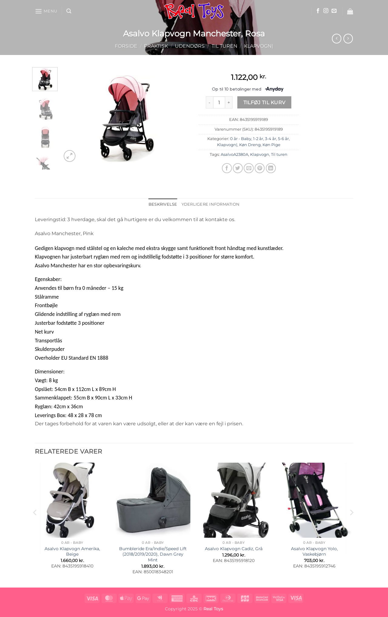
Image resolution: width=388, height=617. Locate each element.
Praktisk (156, 46)
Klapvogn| (258, 46)
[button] (46, 11)
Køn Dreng (250, 144)
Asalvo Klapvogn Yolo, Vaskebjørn (314, 551)
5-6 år (283, 138)
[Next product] (336, 38)
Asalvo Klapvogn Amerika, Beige (72, 551)
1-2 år (258, 138)
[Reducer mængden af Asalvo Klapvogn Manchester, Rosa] (209, 102)
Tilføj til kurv (264, 102)
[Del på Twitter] (238, 168)
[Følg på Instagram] (325, 11)
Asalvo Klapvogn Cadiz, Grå (234, 548)
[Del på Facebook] (227, 168)
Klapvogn (259, 154)
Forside (126, 46)
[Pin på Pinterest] (260, 168)
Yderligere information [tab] (211, 204)
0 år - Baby (240, 138)
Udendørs (190, 46)
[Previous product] (348, 38)
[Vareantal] (219, 102)
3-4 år (270, 138)
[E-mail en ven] (249, 168)
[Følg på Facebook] (318, 11)
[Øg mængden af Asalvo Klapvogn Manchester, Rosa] (228, 102)
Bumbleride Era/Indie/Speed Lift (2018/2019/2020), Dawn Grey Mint (153, 554)
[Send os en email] (334, 11)
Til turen (224, 46)
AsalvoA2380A (234, 154)
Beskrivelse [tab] (163, 204)
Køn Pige (271, 144)
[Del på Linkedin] (271, 168)
